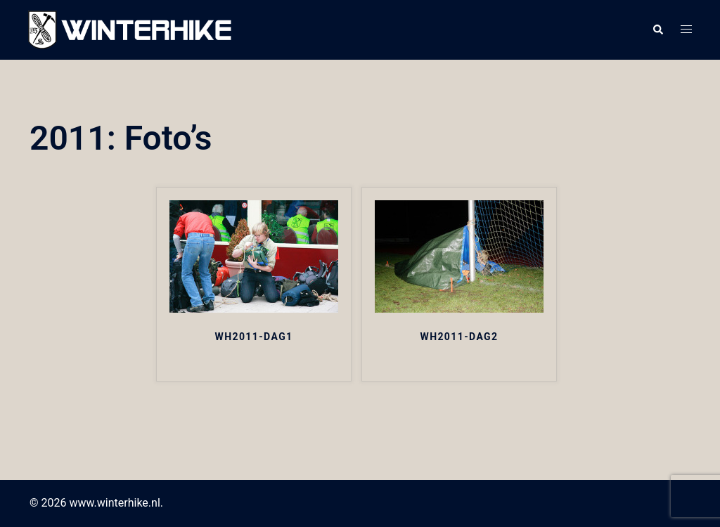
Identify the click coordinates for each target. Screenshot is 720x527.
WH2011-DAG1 (254, 336)
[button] (657, 30)
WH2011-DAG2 (459, 336)
